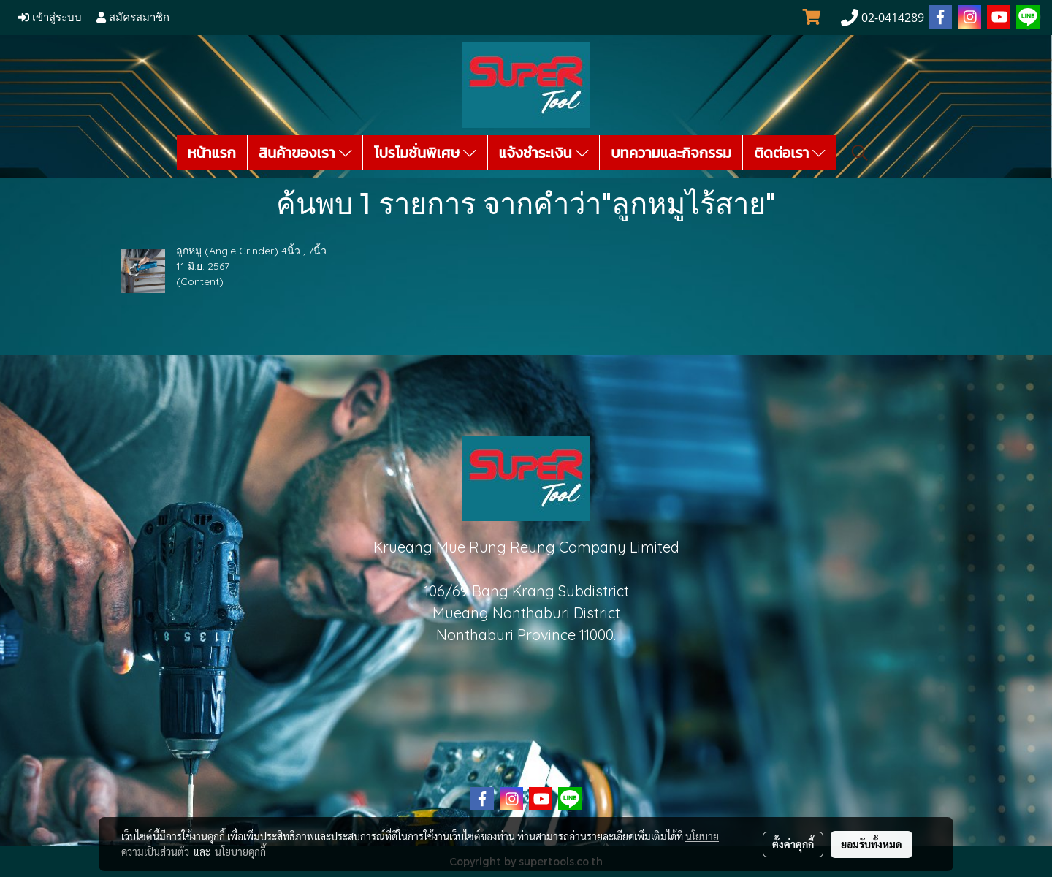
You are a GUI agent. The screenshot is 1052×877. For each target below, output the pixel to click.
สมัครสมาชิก (132, 17)
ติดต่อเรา (790, 153)
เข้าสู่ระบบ (50, 17)
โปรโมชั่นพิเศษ (425, 153)
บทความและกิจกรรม (671, 153)
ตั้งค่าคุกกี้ (793, 844)
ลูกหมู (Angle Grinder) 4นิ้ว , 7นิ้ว (251, 250)
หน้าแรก (212, 153)
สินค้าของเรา (305, 153)
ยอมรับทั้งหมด (871, 844)
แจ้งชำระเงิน (544, 153)
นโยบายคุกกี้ (240, 851)
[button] (860, 153)
